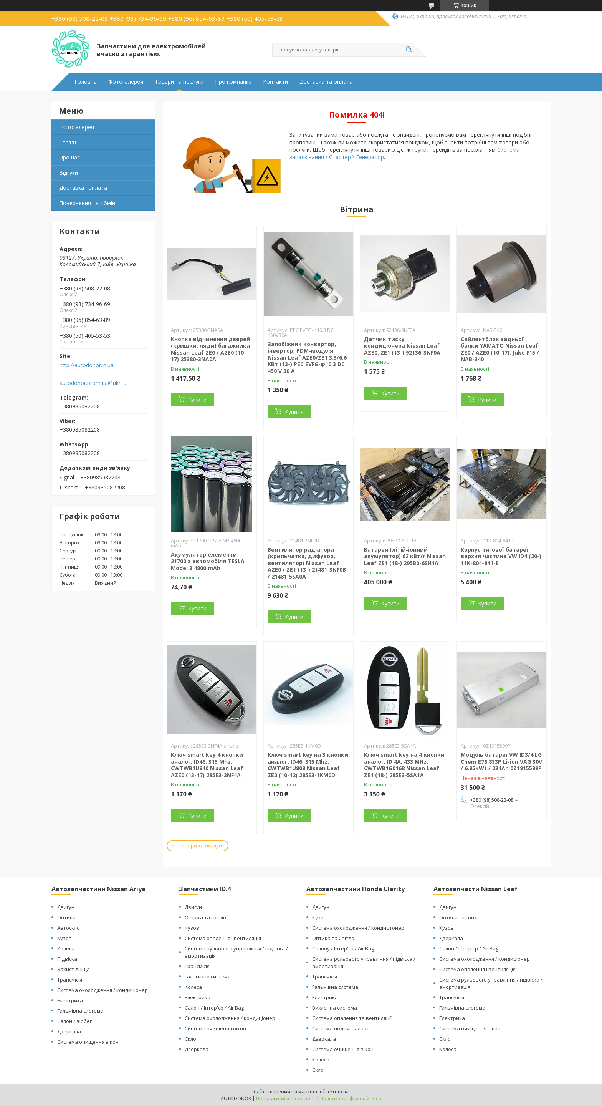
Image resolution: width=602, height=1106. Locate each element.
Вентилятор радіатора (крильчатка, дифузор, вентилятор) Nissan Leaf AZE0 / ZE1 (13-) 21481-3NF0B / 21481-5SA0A (307, 563)
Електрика (70, 1000)
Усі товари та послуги (197, 845)
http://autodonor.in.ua (87, 365)
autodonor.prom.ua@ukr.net (93, 383)
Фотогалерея (125, 82)
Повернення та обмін (87, 203)
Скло (190, 1038)
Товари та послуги (179, 82)
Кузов (64, 938)
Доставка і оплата (83, 187)
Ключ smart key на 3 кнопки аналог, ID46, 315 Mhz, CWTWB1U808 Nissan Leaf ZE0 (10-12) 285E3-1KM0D (308, 765)
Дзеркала (69, 1031)
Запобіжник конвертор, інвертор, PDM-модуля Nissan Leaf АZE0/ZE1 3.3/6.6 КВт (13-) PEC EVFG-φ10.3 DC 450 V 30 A (307, 357)
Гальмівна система (80, 1010)
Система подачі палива (341, 1028)
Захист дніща (73, 969)
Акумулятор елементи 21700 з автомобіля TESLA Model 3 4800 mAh (208, 561)
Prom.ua (339, 1091)
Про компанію (233, 82)
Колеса (65, 948)
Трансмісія (69, 979)
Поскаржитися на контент (285, 1098)
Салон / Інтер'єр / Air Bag (214, 1007)
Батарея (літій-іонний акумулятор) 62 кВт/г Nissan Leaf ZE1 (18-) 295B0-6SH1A (405, 556)
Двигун (65, 907)
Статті (67, 142)
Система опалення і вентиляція (223, 938)
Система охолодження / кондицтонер (358, 927)
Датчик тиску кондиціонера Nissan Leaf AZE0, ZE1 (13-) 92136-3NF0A (402, 345)
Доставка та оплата (325, 82)
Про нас (69, 157)
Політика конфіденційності (350, 1098)
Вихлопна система (334, 1007)
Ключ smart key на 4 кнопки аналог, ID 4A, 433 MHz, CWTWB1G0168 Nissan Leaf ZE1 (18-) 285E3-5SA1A (404, 765)
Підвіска (67, 958)
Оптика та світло (205, 917)
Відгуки (68, 172)
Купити (197, 399)
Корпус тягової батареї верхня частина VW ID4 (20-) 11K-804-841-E (501, 556)
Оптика (66, 917)
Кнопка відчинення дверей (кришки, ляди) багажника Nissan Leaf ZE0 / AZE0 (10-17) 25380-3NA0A (210, 349)
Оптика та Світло (333, 938)
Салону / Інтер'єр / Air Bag (343, 948)
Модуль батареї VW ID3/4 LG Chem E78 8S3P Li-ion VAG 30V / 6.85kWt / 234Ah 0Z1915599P (501, 761)
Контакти (275, 82)
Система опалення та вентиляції (352, 1018)
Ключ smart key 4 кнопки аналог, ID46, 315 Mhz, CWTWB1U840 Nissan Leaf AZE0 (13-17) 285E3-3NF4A (207, 765)
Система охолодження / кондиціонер (102, 990)
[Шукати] (408, 50)
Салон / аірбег (74, 1021)
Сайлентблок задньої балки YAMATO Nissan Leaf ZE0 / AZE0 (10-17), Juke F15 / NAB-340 (500, 349)
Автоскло (68, 927)
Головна (85, 82)
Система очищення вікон (88, 1041)
